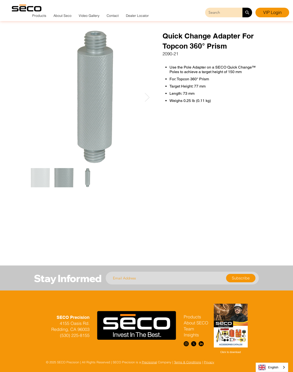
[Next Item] (147, 97)
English (268, 367)
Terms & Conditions (187, 362)
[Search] (247, 12)
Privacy (209, 362)
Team (189, 329)
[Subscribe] (240, 278)
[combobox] (272, 367)
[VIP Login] (272, 12)
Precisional (149, 362)
